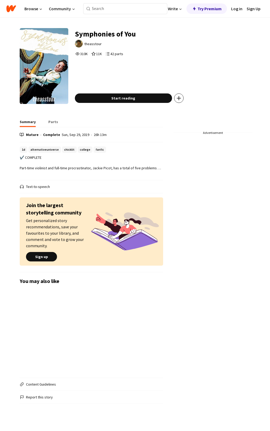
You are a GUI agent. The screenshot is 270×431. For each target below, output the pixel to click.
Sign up (41, 256)
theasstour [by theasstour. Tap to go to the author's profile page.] (93, 43)
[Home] (11, 8)
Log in (236, 8)
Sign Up (254, 8)
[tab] (28, 123)
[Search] (88, 9)
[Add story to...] (179, 98)
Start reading (123, 98)
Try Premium (207, 8)
